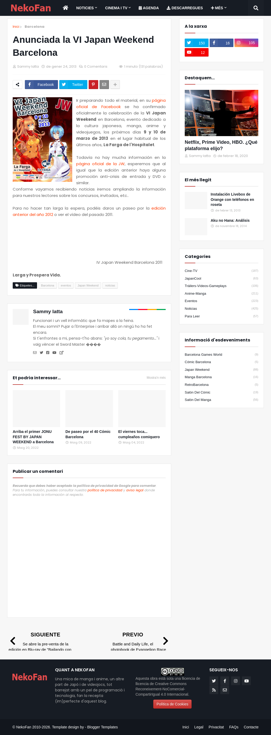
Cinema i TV (116, 8)
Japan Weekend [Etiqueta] (88, 285)
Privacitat (216, 727)
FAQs (233, 727)
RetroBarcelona (221, 385)
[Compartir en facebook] (41, 84)
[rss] (213, 689)
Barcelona (34, 26)
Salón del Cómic (221, 392)
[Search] (256, 8)
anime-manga (221, 294)
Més (217, 8)
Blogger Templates (102, 727)
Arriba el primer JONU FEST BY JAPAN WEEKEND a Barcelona (33, 436)
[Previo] (138, 644)
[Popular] (196, 200)
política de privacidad (105, 490)
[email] (224, 689)
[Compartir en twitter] (73, 84)
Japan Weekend (221, 370)
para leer (221, 316)
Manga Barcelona (221, 377)
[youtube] (197, 52)
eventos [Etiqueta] (66, 285)
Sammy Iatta (48, 311)
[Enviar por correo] (104, 84)
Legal (198, 727)
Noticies (85, 8)
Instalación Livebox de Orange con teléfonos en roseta (232, 199)
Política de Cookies (172, 704)
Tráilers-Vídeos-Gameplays (221, 286)
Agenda (149, 8)
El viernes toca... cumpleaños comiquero (139, 434)
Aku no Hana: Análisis (230, 220)
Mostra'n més (156, 378)
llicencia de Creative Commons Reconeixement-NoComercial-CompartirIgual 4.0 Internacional (162, 689)
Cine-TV (221, 271)
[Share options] (115, 84)
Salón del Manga (221, 400)
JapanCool (221, 278)
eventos (221, 301)
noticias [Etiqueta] (110, 285)
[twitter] (197, 43)
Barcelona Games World (221, 355)
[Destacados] (221, 113)
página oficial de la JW (100, 164)
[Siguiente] (40, 644)
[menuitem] (65, 8)
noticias (221, 309)
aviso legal (134, 490)
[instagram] (246, 43)
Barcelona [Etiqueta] (47, 285)
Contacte (251, 727)
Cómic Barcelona (221, 362)
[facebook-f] (221, 43)
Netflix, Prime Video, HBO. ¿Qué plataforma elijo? (221, 145)
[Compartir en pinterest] (93, 84)
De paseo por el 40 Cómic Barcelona (87, 434)
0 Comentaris (95, 66)
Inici (16, 26)
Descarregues (185, 8)
